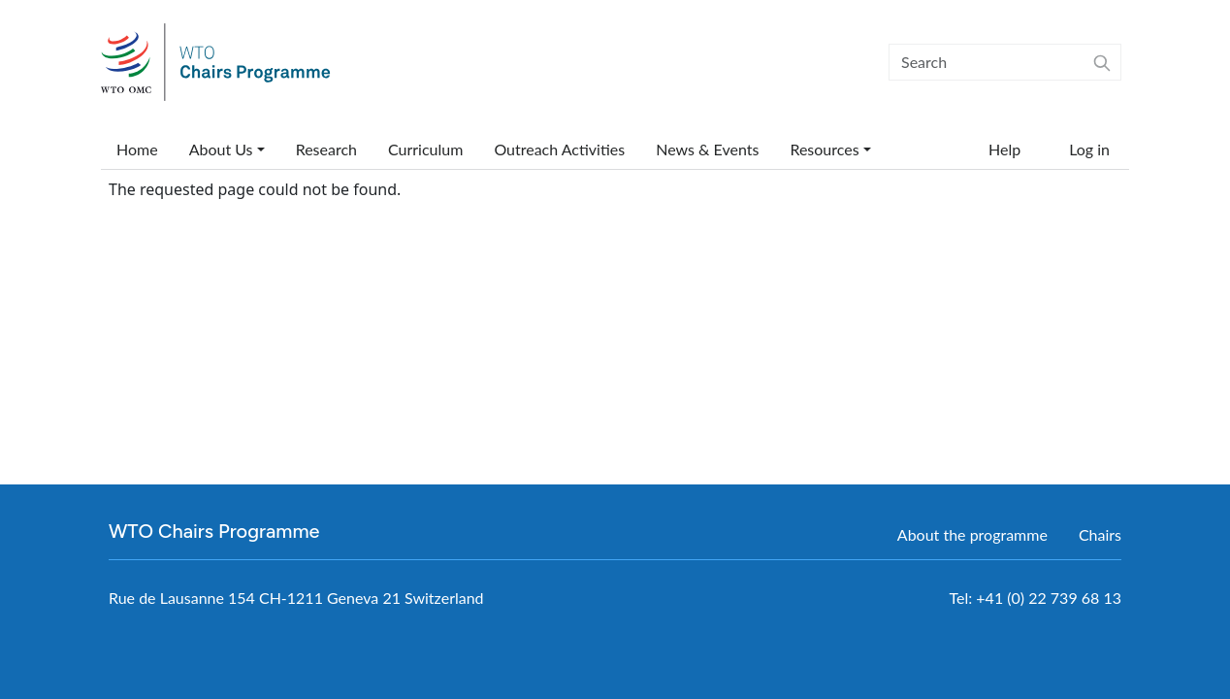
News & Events (707, 149)
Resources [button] (824, 149)
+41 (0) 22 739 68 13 (1048, 597)
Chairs (1100, 534)
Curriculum (425, 149)
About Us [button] (221, 149)
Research (326, 149)
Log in (1089, 149)
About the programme (972, 534)
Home (137, 149)
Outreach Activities (559, 149)
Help (1004, 149)
